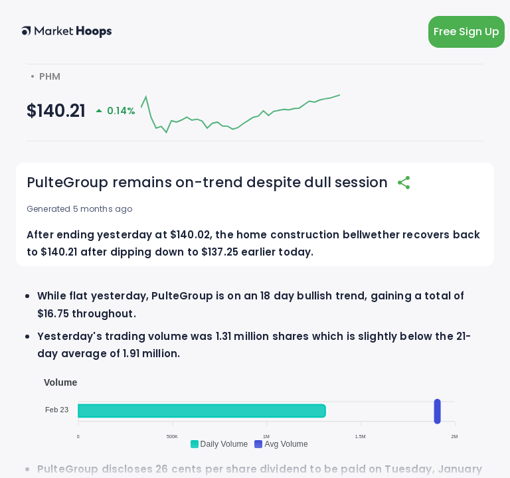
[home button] (66, 31)
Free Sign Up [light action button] (466, 32)
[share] (404, 183)
